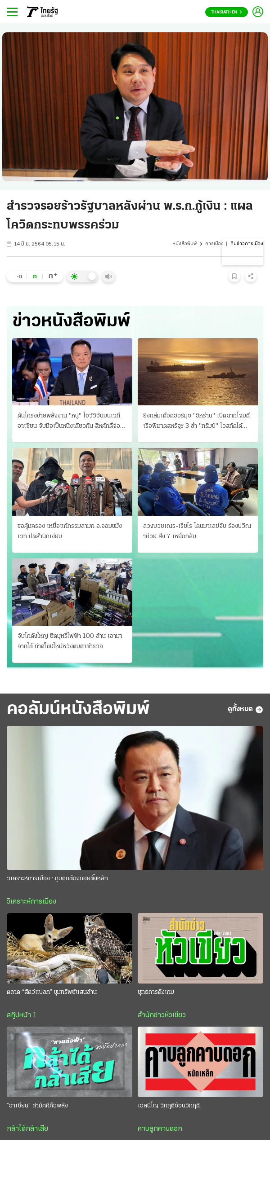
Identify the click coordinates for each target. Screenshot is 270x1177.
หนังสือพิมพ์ (184, 244)
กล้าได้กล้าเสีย (27, 1129)
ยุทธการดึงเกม (156, 992)
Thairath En (226, 12)
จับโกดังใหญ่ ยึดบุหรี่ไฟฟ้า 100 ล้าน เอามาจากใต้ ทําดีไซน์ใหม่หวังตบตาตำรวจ (70, 641)
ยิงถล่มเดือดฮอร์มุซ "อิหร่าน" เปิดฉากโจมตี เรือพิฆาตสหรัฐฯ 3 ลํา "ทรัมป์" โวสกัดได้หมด (196, 422)
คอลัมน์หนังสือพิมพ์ (78, 710)
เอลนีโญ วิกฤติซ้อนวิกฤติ (169, 1105)
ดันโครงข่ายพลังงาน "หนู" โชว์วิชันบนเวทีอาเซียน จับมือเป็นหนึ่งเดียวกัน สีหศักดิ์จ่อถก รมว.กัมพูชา (69, 422)
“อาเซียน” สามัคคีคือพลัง (37, 1105)
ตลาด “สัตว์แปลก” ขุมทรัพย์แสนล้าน (52, 992)
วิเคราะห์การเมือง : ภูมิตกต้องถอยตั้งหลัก (57, 878)
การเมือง (214, 244)
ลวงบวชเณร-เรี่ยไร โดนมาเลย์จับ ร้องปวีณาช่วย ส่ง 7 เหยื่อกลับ (197, 531)
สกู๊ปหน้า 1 (21, 1015)
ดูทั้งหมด (245, 710)
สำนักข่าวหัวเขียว (162, 1015)
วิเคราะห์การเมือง (31, 901)
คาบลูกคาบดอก (160, 1129)
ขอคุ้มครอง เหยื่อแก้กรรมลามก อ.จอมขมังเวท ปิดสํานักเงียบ (70, 531)
